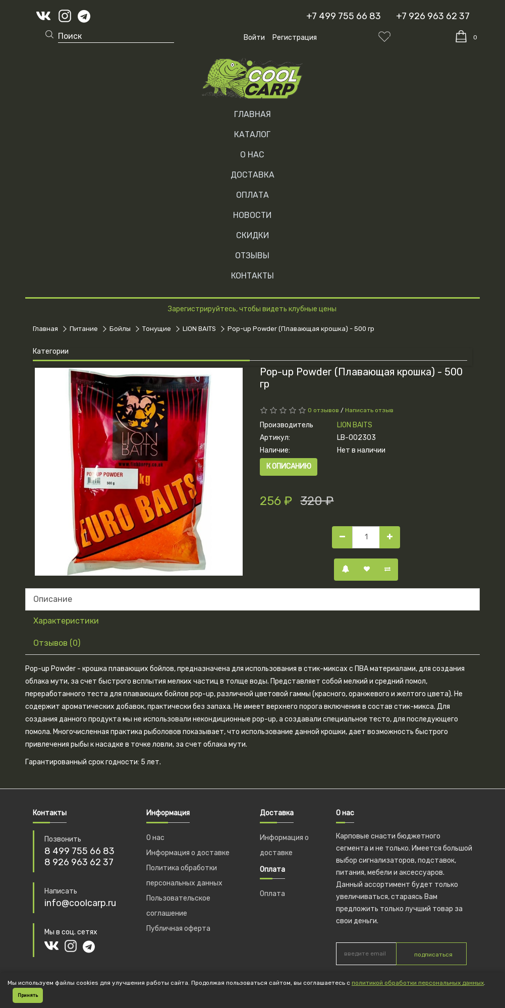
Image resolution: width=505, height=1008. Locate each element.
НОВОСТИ (252, 215)
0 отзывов (323, 410)
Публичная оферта (178, 928)
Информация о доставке (188, 853)
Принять (28, 995)
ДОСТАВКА (252, 175)
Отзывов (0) (56, 643)
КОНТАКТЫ (252, 276)
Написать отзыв (369, 410)
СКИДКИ (252, 235)
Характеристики (66, 621)
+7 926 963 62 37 (433, 16)
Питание (84, 328)
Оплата (272, 893)
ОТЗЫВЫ (252, 255)
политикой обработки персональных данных (418, 982)
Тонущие (156, 328)
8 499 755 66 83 (79, 851)
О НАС (252, 154)
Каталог (252, 134)
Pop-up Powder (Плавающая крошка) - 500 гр (301, 328)
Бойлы (120, 328)
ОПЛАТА (252, 195)
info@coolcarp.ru (80, 903)
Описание (52, 599)
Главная (252, 114)
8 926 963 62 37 (79, 862)
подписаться (433, 954)
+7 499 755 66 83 (343, 16)
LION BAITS (199, 328)
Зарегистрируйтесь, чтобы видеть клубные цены (252, 309)
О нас (155, 837)
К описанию (288, 466)
